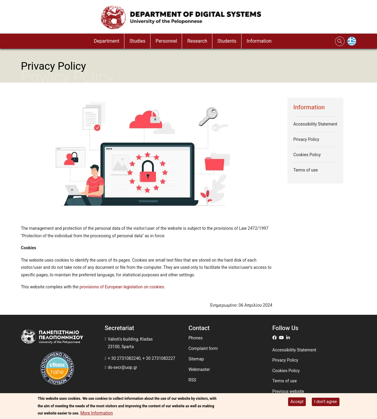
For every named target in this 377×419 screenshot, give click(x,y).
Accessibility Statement (315, 124)
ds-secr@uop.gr (122, 367)
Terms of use (305, 170)
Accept (297, 401)
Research (197, 41)
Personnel (166, 41)
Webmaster (199, 369)
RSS (192, 380)
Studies (137, 41)
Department (106, 41)
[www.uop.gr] (63, 338)
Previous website (288, 391)
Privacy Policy (306, 139)
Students (226, 41)
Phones (196, 338)
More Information (96, 413)
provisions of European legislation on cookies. (122, 286)
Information (259, 41)
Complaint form (203, 348)
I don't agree (325, 401)
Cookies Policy (307, 154)
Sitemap (196, 359)
